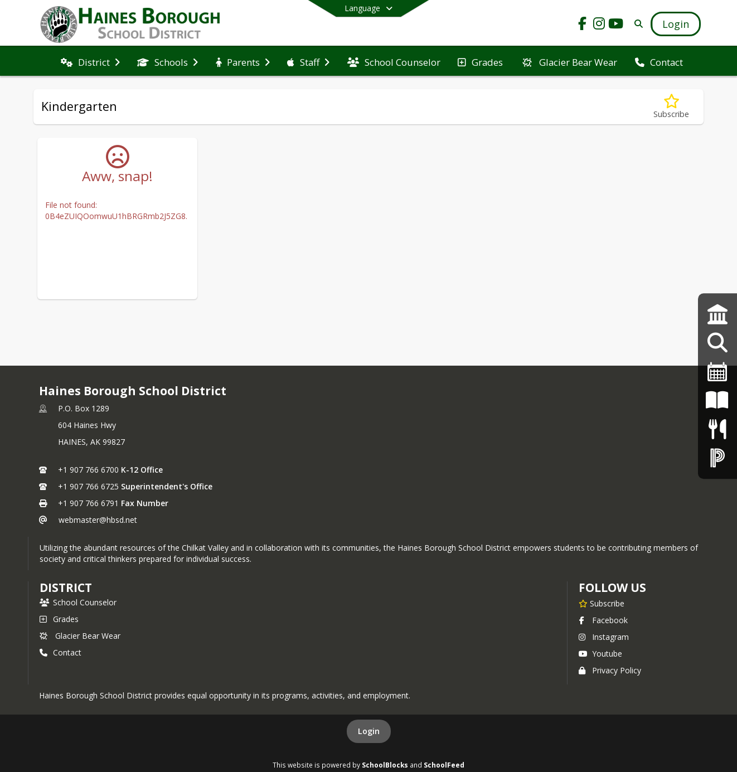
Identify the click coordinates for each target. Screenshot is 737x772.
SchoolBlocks (385, 764)
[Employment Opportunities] (717, 343)
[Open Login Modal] (676, 24)
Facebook (603, 620)
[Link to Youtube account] (616, 25)
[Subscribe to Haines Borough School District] (601, 603)
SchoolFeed (444, 764)
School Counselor (78, 602)
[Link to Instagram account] (599, 25)
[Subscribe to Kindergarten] (671, 106)
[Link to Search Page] (636, 23)
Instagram (604, 637)
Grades (59, 619)
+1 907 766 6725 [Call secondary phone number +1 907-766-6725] (88, 486)
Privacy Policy (610, 670)
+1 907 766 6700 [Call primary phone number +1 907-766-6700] (88, 469)
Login (369, 731)
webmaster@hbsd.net (98, 519)
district (66, 587)
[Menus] (717, 429)
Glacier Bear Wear (80, 635)
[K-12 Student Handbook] (717, 400)
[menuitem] (90, 61)
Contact (60, 652)
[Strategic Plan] (717, 314)
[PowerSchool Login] (717, 457)
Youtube (600, 653)
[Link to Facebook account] (582, 25)
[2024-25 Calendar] (717, 371)
